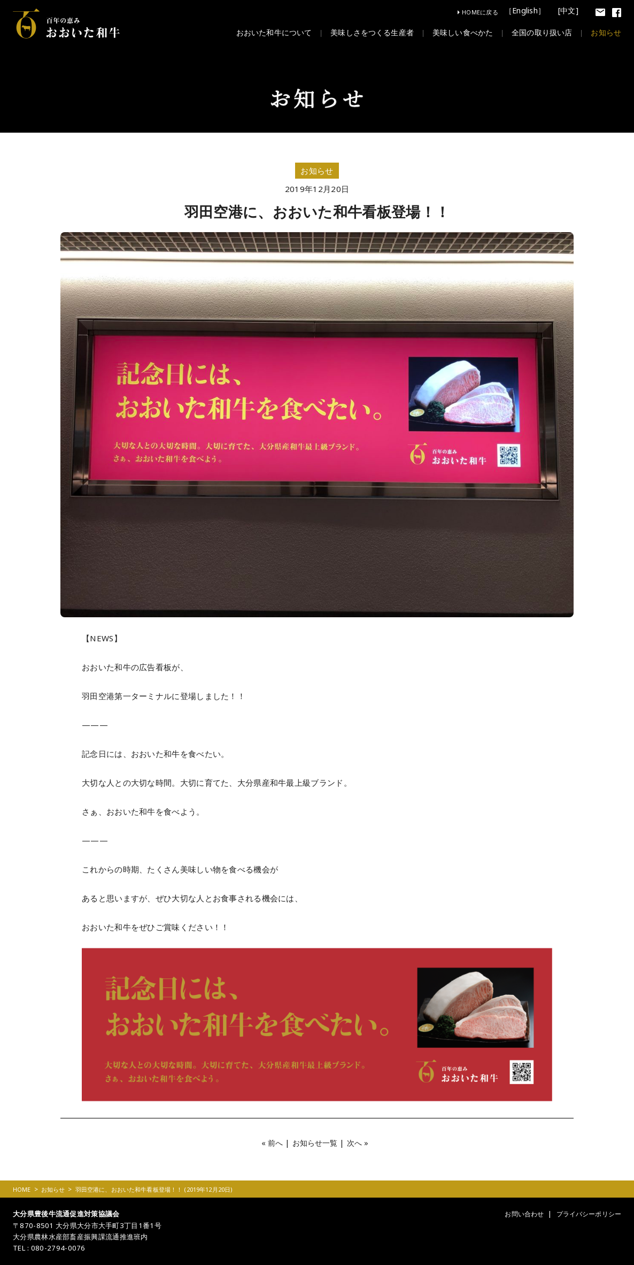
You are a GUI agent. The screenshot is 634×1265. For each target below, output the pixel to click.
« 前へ (269, 1142)
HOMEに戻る (480, 12)
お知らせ (605, 32)
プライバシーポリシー (585, 1213)
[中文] (569, 11)
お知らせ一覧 (314, 1142)
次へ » (360, 1142)
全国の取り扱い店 (537, 32)
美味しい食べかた (454, 32)
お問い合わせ (516, 1213)
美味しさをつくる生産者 (358, 32)
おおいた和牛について (254, 32)
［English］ (527, 11)
